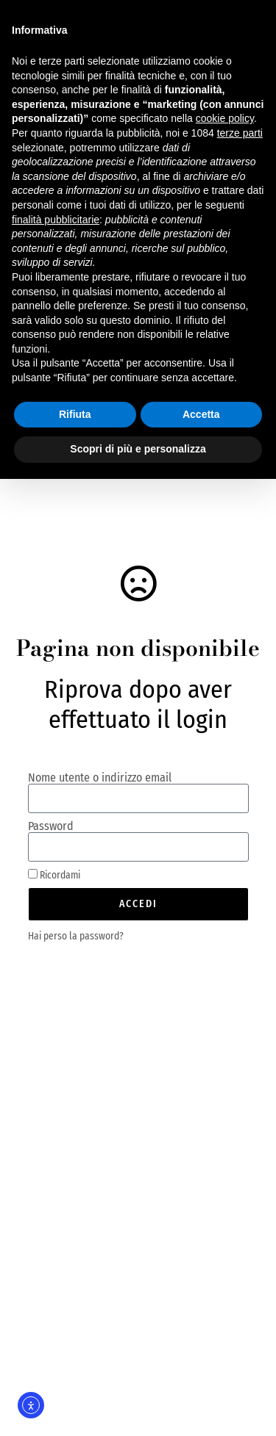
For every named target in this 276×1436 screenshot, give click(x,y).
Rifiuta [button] (75, 414)
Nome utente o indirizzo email (99, 778)
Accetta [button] (201, 414)
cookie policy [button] (225, 118)
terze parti (240, 133)
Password (51, 826)
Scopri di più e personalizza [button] (137, 449)
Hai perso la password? (76, 936)
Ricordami (54, 875)
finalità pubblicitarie (55, 219)
